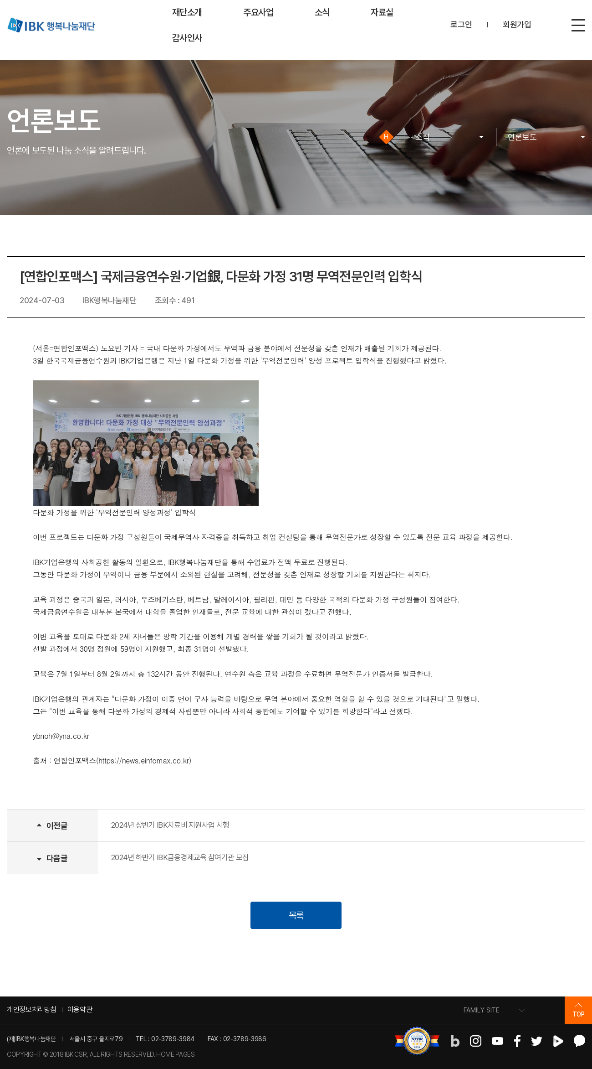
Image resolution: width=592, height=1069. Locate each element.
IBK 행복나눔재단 (51, 25)
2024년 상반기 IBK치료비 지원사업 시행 (170, 825)
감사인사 (187, 37)
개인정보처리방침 (31, 1009)
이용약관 (79, 1009)
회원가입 (517, 24)
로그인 (461, 24)
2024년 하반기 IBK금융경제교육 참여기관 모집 (180, 857)
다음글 (56, 858)
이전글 (56, 825)
